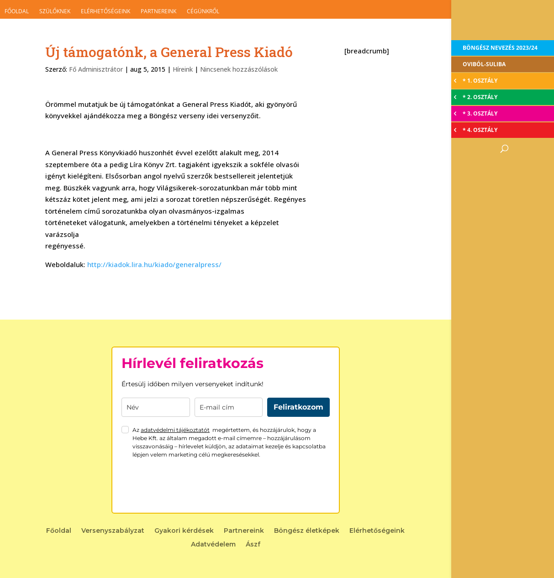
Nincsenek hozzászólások (239, 69)
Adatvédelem (213, 544)
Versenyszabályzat (112, 531)
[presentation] (190, 486)
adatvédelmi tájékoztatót (175, 429)
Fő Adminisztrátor (96, 69)
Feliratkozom (298, 407)
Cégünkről (203, 11)
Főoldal (17, 11)
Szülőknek (54, 11)
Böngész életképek (306, 531)
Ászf (253, 544)
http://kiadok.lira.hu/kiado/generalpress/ (154, 264)
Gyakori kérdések (184, 531)
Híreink (183, 69)
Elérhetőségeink (105, 11)
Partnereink (158, 11)
